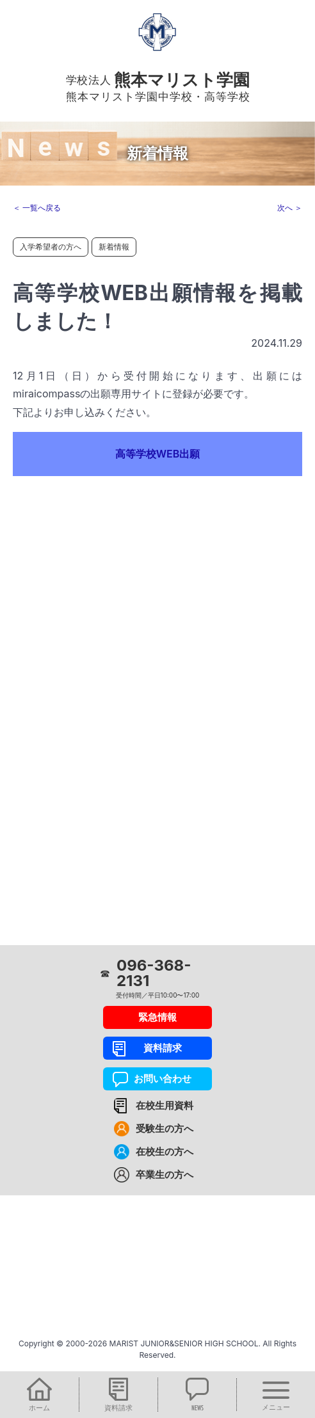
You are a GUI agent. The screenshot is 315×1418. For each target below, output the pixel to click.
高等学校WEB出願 (157, 453)
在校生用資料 (164, 1105)
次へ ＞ (289, 207)
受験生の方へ (164, 1128)
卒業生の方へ (164, 1174)
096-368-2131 (154, 973)
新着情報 (114, 246)
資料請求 (158, 1048)
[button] (39, 1395)
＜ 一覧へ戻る (37, 207)
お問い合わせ (157, 1078)
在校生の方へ (164, 1151)
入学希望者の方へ (50, 246)
